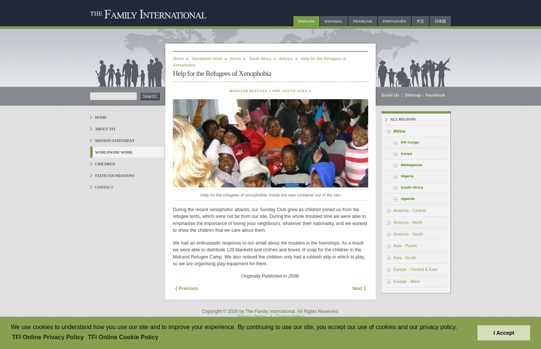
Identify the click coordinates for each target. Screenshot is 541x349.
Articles (286, 58)
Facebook (435, 95)
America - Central (409, 210)
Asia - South (404, 257)
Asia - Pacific (405, 245)
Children (105, 164)
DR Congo (410, 142)
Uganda (408, 198)
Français (362, 21)
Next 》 (360, 288)
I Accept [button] (503, 333)
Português (394, 21)
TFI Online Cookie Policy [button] (123, 337)
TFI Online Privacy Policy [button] (48, 337)
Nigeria (407, 176)
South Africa (260, 58)
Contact (104, 187)
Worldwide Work (114, 152)
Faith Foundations (114, 176)
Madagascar (412, 165)
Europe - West (406, 281)
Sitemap (413, 95)
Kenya (406, 153)
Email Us (391, 95)
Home (101, 117)
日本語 (440, 21)
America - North (408, 222)
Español (334, 21)
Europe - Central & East (415, 269)
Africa (235, 58)
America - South (408, 234)
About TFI (105, 129)
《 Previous (185, 288)
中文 (420, 21)
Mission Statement (114, 141)
